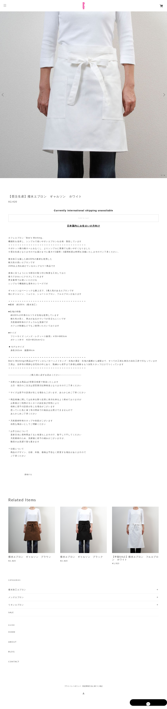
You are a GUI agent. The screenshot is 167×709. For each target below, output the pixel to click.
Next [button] (163, 94)
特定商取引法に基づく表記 (92, 686)
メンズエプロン (16, 597)
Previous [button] (3, 94)
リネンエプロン (16, 605)
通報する (28, 474)
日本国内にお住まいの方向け (83, 226)
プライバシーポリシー (72, 686)
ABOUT (12, 642)
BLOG (11, 652)
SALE (11, 612)
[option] (83, 94)
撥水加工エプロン (17, 589)
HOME (11, 632)
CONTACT (13, 661)
